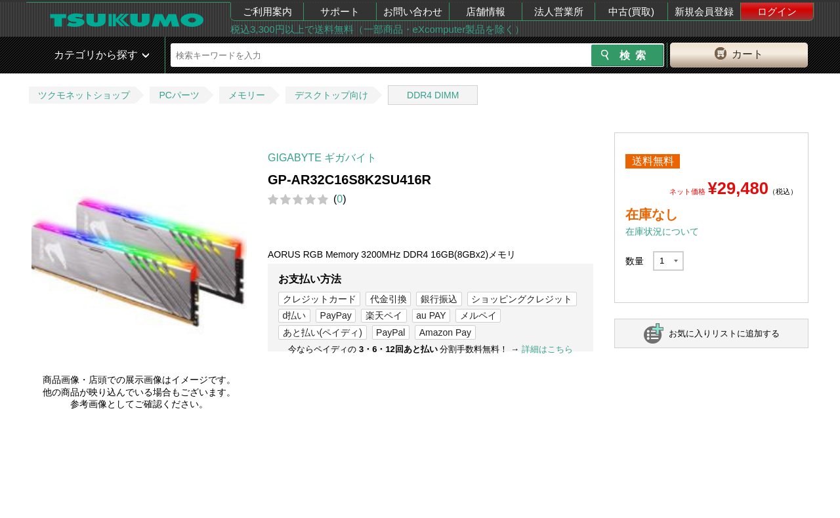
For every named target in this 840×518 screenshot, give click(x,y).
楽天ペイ (384, 315)
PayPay (336, 315)
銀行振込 (439, 299)
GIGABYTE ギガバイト (322, 157)
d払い (294, 315)
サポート (340, 11)
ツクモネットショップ (84, 95)
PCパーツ (179, 95)
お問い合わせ (412, 11)
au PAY (431, 315)
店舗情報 (485, 11)
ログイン (777, 11)
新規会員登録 (704, 11)
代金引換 (388, 299)
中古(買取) (631, 11)
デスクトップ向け (331, 95)
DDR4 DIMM (433, 95)
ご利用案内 (267, 11)
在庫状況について (662, 231)
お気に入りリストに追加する (724, 333)
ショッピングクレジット (521, 299)
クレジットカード (319, 299)
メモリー (246, 95)
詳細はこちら (547, 349)
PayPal (390, 332)
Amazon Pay (445, 332)
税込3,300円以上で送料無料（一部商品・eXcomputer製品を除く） (377, 29)
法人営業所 (558, 11)
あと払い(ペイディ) (322, 332)
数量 (634, 261)
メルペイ (478, 315)
